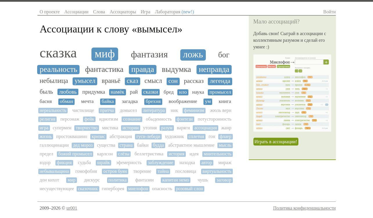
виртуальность (217, 171)
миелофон (138, 188)
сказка (58, 52)
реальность (59, 69)
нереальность (53, 110)
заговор (224, 179)
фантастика (104, 69)
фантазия (149, 54)
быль (46, 91)
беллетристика (149, 153)
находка (187, 162)
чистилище (83, 110)
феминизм (194, 110)
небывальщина (54, 171)
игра (44, 127)
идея (194, 153)
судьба (84, 162)
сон (173, 81)
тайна (163, 171)
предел (46, 153)
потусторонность (214, 119)
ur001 (71, 208)
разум (166, 127)
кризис (98, 136)
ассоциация (205, 127)
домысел (128, 110)
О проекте (50, 11)
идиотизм (108, 119)
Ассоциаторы (123, 11)
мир (71, 179)
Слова (99, 11)
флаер (225, 136)
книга (225, 101)
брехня (153, 101)
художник (174, 136)
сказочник (88, 188)
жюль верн (220, 110)
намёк (117, 92)
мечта (87, 101)
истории (130, 127)
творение (142, 171)
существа (106, 145)
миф (105, 54)
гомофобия (86, 171)
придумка (93, 92)
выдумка (176, 69)
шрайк (103, 162)
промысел (220, 92)
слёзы (123, 153)
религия (47, 119)
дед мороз (83, 145)
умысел (85, 80)
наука (198, 92)
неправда (214, 69)
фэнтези (185, 119)
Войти (329, 11)
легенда (220, 81)
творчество (87, 127)
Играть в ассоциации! (276, 141)
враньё (111, 80)
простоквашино (71, 136)
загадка (130, 101)
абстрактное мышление (191, 145)
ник (174, 110)
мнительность (217, 153)
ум (208, 101)
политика (117, 179)
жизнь (46, 136)
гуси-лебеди (148, 136)
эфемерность (129, 162)
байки (143, 145)
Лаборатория (174, 11)
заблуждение (160, 162)
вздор (45, 162)
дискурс (92, 179)
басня (46, 101)
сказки (150, 92)
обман (66, 101)
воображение (183, 101)
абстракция (121, 136)
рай (134, 92)
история (176, 153)
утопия (150, 127)
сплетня (196, 136)
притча (107, 110)
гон (212, 136)
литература (154, 110)
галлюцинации (54, 145)
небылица (54, 80)
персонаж (69, 119)
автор (206, 162)
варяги (183, 127)
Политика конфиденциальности (304, 208)
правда (142, 69)
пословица (185, 171)
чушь (203, 179)
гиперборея (113, 188)
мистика (110, 127)
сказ (132, 80)
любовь (68, 92)
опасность (162, 188)
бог (223, 54)
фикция (64, 162)
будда (158, 145)
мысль (225, 145)
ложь (193, 54)
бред (169, 92)
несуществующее (57, 188)
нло (183, 92)
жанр (226, 127)
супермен (62, 127)
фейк (89, 119)
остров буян (115, 171)
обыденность (159, 119)
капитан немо (175, 179)
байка (108, 101)
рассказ (194, 81)
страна (126, 145)
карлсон (105, 153)
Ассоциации (76, 11)
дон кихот (49, 179)
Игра (145, 11)
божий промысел (75, 153)
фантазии (144, 179)
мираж (224, 162)
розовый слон (189, 188)
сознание (132, 119)
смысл (153, 80)
